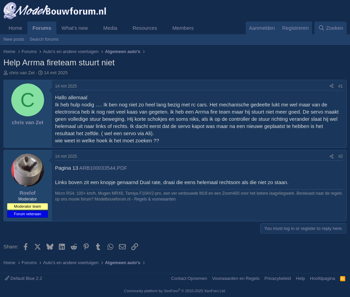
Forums (41, 28)
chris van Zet (22, 72)
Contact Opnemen (189, 278)
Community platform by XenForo (175, 291)
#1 (340, 86)
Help (300, 278)
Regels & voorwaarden (154, 199)
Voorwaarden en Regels (235, 278)
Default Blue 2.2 (23, 278)
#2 (340, 156)
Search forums (44, 39)
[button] (93, 28)
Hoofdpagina (322, 278)
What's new (75, 28)
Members (183, 28)
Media (110, 28)
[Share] (331, 86)
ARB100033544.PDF (103, 168)
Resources (145, 28)
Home (15, 28)
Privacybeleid (278, 278)
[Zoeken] (330, 28)
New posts (13, 39)
